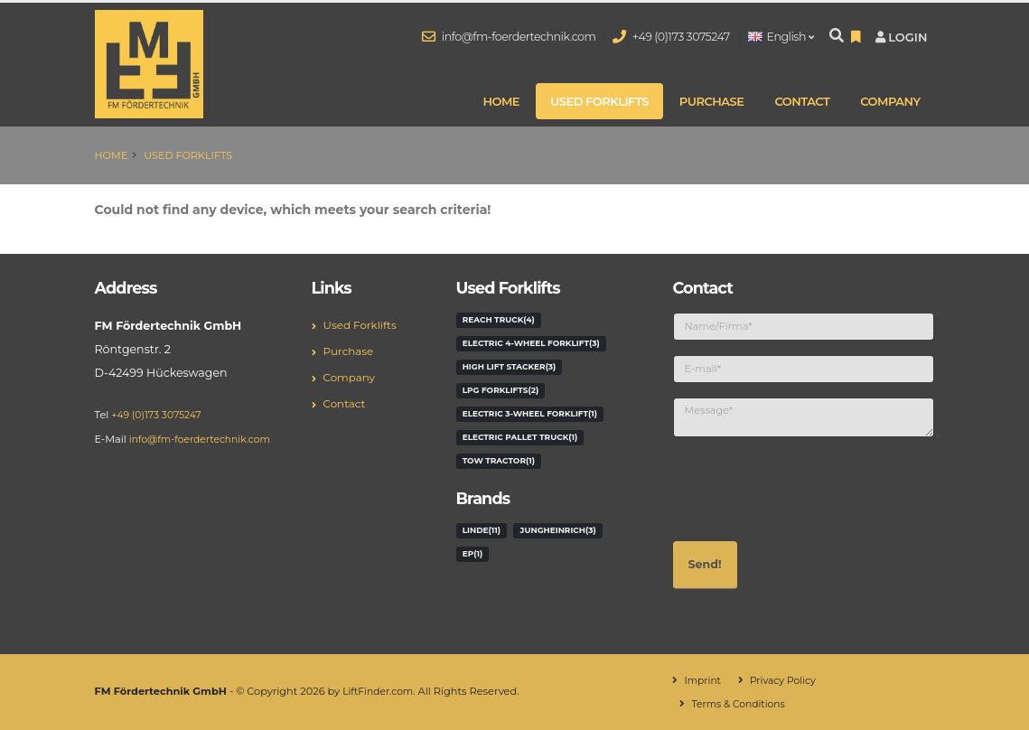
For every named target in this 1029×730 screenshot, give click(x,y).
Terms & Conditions (740, 703)
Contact (801, 101)
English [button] (781, 36)
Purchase (711, 101)
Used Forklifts (599, 101)
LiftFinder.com (379, 692)
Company (890, 101)
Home (500, 101)
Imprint (703, 680)
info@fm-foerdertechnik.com (509, 36)
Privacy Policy (786, 680)
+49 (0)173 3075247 (671, 36)
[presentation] (810, 487)
